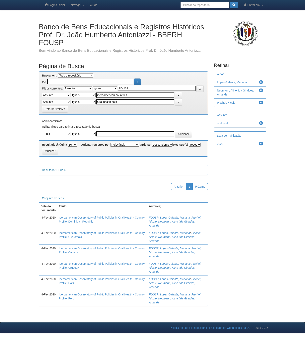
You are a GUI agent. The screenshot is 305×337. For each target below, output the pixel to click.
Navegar (77, 5)
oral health (223, 123)
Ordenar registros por (95, 144)
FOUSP (154, 217)
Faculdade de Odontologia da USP (230, 327)
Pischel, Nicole (226, 102)
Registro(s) (180, 144)
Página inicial (55, 5)
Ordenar (145, 144)
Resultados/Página (54, 144)
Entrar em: (253, 5)
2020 (220, 143)
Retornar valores (55, 109)
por (44, 81)
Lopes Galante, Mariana (175, 217)
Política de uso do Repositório (188, 327)
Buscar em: (49, 75)
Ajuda (93, 5)
